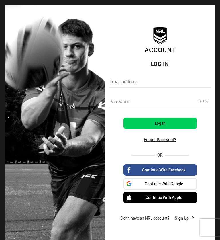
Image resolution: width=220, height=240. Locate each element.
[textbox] (160, 83)
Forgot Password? (160, 139)
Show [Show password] (204, 101)
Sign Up (185, 218)
